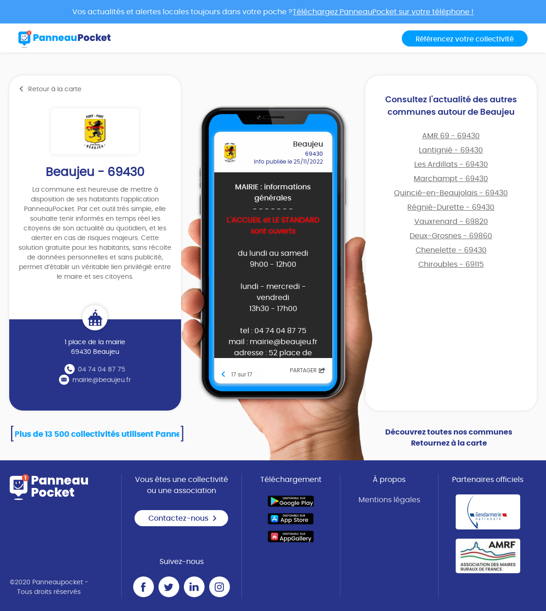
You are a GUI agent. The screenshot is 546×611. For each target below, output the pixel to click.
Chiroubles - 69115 (451, 264)
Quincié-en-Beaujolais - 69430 (451, 193)
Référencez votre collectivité (465, 39)
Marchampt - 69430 (451, 178)
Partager (307, 370)
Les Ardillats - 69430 (451, 164)
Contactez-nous (182, 518)
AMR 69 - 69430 (451, 136)
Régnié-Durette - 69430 (450, 207)
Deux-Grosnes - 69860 (451, 236)
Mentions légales (389, 500)
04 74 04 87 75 (101, 369)
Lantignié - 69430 (451, 150)
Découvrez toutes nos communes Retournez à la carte (448, 438)
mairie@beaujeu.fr (101, 380)
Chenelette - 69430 (451, 250)
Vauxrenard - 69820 (451, 221)
